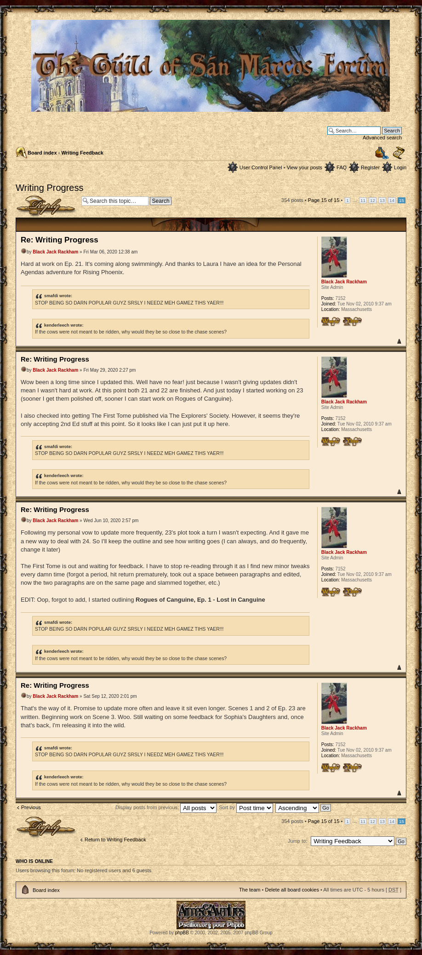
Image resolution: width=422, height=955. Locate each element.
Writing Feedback (82, 152)
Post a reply (46, 206)
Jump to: (297, 841)
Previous (31, 807)
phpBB (182, 932)
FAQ (341, 167)
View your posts (304, 167)
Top (398, 341)
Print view (382, 153)
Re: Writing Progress (59, 240)
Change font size (398, 153)
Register (370, 167)
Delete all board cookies (292, 889)
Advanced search (382, 137)
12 (372, 200)
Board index (42, 152)
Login (400, 167)
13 (382, 200)
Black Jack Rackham (55, 251)
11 (362, 200)
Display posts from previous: (166, 807)
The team (249, 889)
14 (391, 200)
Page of (324, 200)
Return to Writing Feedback (115, 839)
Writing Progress (49, 188)
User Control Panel (261, 167)
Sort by (246, 807)
